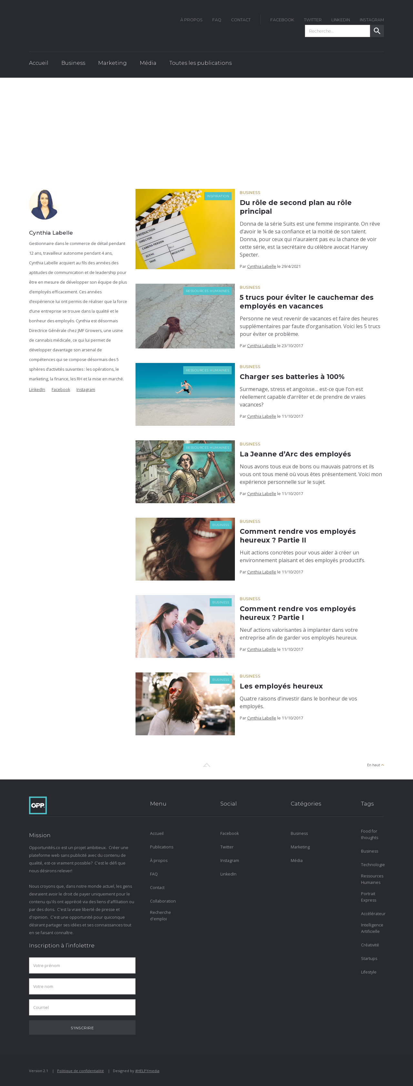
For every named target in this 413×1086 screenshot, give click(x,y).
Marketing (300, 847)
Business (250, 192)
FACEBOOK (282, 19)
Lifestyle (369, 972)
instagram (372, 19)
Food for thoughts (369, 834)
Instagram (85, 389)
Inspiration (218, 196)
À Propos (191, 19)
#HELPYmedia (147, 1070)
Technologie (372, 864)
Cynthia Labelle (261, 266)
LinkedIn (340, 19)
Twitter (227, 847)
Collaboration (161, 901)
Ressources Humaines (207, 291)
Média (297, 860)
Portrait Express (368, 897)
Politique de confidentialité (80, 1070)
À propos (158, 860)
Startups (369, 958)
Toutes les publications (200, 63)
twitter (313, 19)
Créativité (370, 945)
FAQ (216, 19)
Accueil (38, 63)
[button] (73, 65)
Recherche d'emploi (160, 916)
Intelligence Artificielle (372, 928)
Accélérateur (372, 913)
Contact (241, 19)
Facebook (61, 389)
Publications (161, 847)
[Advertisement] (206, 126)
